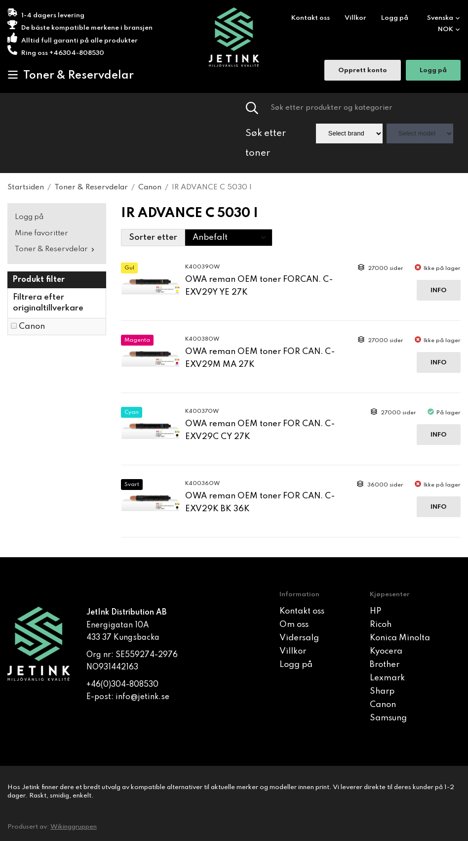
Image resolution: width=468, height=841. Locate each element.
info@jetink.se (142, 697)
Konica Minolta (400, 638)
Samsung (388, 718)
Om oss (294, 624)
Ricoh (380, 624)
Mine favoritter (41, 233)
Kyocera (386, 651)
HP (375, 611)
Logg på (394, 18)
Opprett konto (362, 71)
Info (438, 290)
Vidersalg (299, 638)
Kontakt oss (310, 18)
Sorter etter (153, 237)
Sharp (382, 691)
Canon (32, 326)
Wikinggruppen (73, 827)
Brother (384, 665)
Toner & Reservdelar (70, 75)
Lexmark (387, 678)
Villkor (355, 18)
